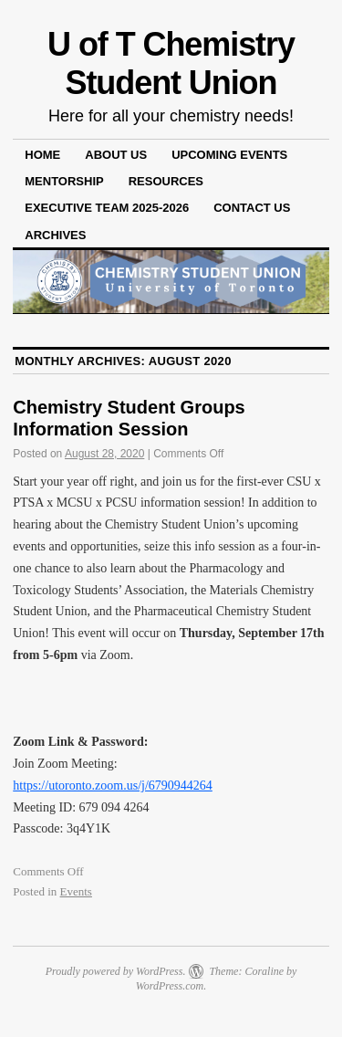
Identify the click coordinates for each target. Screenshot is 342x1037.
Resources (166, 181)
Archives (55, 235)
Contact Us (251, 208)
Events (76, 891)
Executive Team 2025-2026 (107, 208)
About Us (116, 155)
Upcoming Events (229, 155)
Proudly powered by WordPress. (116, 971)
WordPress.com (169, 985)
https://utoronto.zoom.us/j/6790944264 (112, 785)
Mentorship (64, 181)
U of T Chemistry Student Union (171, 63)
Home (42, 155)
